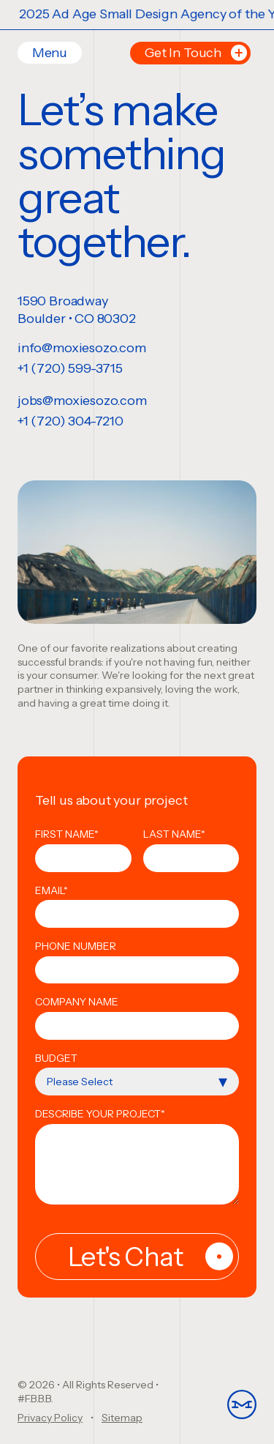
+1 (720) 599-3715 (70, 368)
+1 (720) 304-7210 (70, 421)
